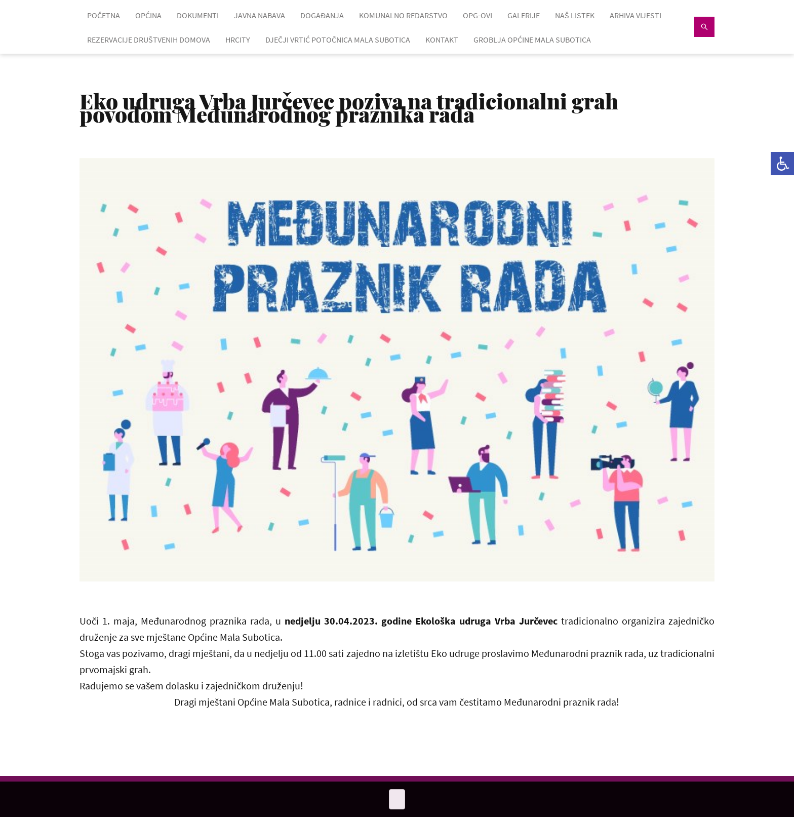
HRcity (237, 39)
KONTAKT (441, 39)
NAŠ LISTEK (574, 15)
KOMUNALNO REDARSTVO (403, 15)
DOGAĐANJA (322, 15)
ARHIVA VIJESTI (635, 15)
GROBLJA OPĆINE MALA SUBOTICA (532, 39)
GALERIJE (523, 15)
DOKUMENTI (198, 15)
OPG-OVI (477, 15)
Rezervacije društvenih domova (148, 39)
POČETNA (103, 15)
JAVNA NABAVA (259, 15)
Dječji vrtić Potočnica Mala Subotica (337, 39)
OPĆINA (148, 15)
